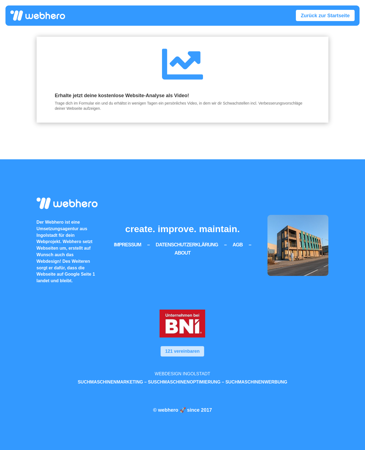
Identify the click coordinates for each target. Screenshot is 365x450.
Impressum (127, 244)
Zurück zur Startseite (325, 15)
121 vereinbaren (182, 351)
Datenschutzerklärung (187, 244)
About (182, 252)
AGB (237, 244)
